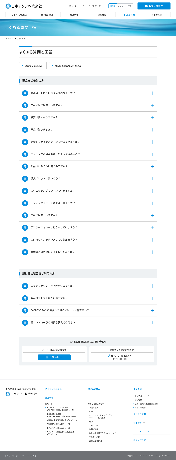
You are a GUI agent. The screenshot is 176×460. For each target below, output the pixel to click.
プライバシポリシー (30, 456)
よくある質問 (139, 414)
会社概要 (138, 399)
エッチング (93, 425)
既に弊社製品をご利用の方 (68, 65)
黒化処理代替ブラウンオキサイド (102, 433)
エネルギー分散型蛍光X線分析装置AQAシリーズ (60, 432)
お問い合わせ (139, 439)
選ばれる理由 (94, 389)
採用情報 (137, 422)
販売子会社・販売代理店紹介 (146, 403)
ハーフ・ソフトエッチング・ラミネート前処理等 (100, 416)
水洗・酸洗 (93, 407)
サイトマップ (95, 6)
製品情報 (49, 397)
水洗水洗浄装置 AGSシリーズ (58, 427)
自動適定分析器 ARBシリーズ (58, 424)
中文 (129, 6)
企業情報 (137, 389)
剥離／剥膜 (93, 429)
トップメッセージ (142, 396)
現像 (91, 421)
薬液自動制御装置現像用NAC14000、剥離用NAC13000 (61, 415)
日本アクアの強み (53, 389)
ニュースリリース (76, 6)
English (121, 6)
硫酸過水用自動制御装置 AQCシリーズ (62, 420)
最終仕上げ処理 (95, 440)
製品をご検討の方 (33, 65)
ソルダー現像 (94, 437)
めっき (92, 411)
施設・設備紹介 (141, 407)
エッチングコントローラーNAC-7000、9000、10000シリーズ (60, 408)
